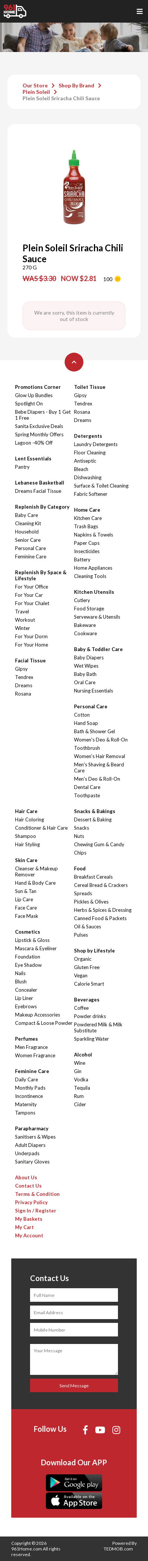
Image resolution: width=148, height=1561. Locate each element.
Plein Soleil (36, 92)
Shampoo (25, 836)
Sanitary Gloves (32, 1162)
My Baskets (28, 1219)
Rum (79, 1096)
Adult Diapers (30, 1145)
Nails (20, 973)
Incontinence (29, 1096)
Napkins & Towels (93, 535)
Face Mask (26, 916)
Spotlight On (29, 404)
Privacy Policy (31, 1202)
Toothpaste (87, 795)
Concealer (26, 990)
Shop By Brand (76, 85)
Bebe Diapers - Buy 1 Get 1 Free (43, 415)
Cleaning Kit (28, 523)
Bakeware (85, 625)
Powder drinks (90, 1016)
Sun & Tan (25, 891)
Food (80, 868)
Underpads (27, 1153)
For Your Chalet (32, 603)
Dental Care (87, 787)
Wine (79, 1063)
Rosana (23, 694)
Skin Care (26, 860)
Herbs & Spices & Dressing (102, 910)
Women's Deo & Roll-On (101, 740)
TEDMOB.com (118, 1549)
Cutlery (82, 600)
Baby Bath (85, 674)
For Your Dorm (31, 636)
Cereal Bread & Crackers (101, 885)
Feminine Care (30, 556)
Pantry (22, 467)
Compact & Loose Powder (43, 1023)
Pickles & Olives (91, 902)
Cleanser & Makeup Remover (36, 871)
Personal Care (30, 548)
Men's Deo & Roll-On (97, 779)
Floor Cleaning (90, 452)
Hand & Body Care (35, 883)
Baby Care (26, 515)
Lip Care (24, 899)
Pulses (81, 935)
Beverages (87, 1000)
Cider (80, 1104)
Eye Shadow (28, 965)
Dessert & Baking (93, 819)
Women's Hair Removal (99, 756)
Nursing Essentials (93, 691)
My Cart (24, 1227)
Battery (82, 560)
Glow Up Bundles (34, 395)
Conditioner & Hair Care (41, 828)
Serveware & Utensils (97, 617)
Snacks (81, 828)
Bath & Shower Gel (94, 731)
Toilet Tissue (90, 387)
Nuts (79, 836)
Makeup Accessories (37, 1015)
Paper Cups (87, 543)
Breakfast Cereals (93, 877)
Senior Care (28, 540)
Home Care (87, 510)
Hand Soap (86, 723)
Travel (22, 611)
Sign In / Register (35, 1211)
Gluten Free (87, 967)
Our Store (35, 85)
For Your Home (31, 645)
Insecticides (87, 551)
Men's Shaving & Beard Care (99, 767)
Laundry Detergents (96, 444)
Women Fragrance (35, 1055)
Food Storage (89, 608)
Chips (80, 853)
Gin (78, 1071)
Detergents (88, 436)
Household (27, 532)
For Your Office (31, 587)
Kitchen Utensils (94, 592)
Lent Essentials (33, 459)
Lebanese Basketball (39, 483)
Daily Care (26, 1079)
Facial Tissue (30, 660)
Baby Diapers (89, 657)
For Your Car (29, 595)
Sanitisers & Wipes (35, 1137)
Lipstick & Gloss (32, 940)
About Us (26, 1177)
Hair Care (26, 811)
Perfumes (26, 1039)
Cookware (85, 633)
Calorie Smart (89, 984)
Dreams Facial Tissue (38, 491)
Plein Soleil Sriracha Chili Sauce (61, 98)
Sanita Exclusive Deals (39, 426)
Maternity (26, 1104)
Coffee (81, 1008)
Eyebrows (26, 1006)
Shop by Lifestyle (94, 951)
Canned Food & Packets (100, 918)
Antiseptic (85, 461)
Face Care (26, 908)
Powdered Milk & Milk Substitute (98, 1027)
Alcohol (83, 1055)
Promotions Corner (38, 387)
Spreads (83, 893)
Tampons (25, 1113)
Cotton (82, 715)
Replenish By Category (42, 507)
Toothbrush (87, 748)
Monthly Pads (30, 1088)
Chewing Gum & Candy (99, 844)
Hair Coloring (29, 819)
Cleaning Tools (90, 576)
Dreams (23, 685)
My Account (29, 1235)
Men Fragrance (31, 1047)
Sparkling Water (91, 1039)
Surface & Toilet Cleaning (101, 486)
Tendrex (24, 677)
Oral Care (84, 682)
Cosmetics (27, 932)
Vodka (81, 1079)
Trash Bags (86, 526)
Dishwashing (87, 477)
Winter (22, 628)
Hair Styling (27, 844)
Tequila (82, 1088)
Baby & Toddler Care (98, 649)
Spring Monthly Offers (39, 434)
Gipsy (21, 669)
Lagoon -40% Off (34, 443)
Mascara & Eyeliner (36, 948)
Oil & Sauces (87, 926)
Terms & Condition (37, 1194)
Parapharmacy (31, 1128)
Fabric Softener (90, 494)
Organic (82, 959)
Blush (21, 981)
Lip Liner (24, 998)
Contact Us (28, 1186)
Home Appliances (93, 568)
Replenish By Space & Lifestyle (40, 575)
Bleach (81, 469)
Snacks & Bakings (94, 811)
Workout (25, 620)
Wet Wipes (86, 666)
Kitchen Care (88, 518)
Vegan (81, 975)
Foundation (27, 957)
